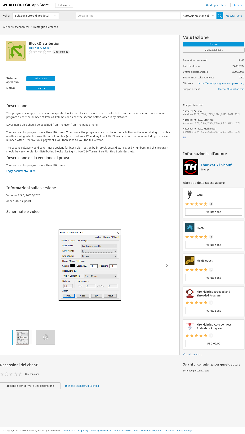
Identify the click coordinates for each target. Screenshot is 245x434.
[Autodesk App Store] (26, 5)
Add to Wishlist (213, 50)
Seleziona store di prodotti (32, 16)
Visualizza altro (192, 354)
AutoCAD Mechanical (16, 27)
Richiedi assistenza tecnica (82, 386)
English (41, 88)
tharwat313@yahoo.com (231, 89)
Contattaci (169, 430)
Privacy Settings (184, 430)
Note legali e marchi (101, 430)
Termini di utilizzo (122, 430)
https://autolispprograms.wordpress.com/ (221, 83)
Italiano (64, 5)
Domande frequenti (151, 430)
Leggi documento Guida (21, 171)
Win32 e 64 (41, 78)
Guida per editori (216, 5)
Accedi (238, 5)
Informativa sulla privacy (75, 430)
